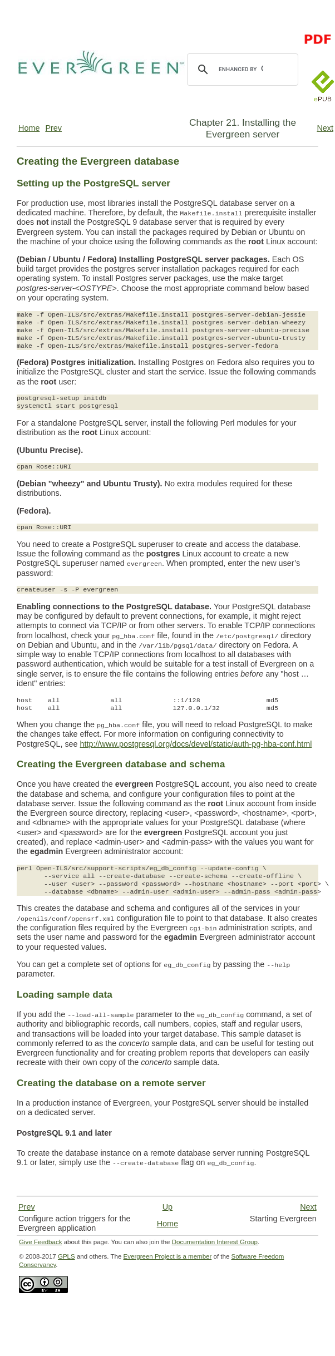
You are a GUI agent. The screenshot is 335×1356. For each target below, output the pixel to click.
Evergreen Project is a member (168, 1256)
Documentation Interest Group (215, 1242)
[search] (241, 69)
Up (167, 1206)
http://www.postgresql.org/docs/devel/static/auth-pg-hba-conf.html (196, 743)
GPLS (66, 1256)
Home (29, 128)
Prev (53, 128)
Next (325, 128)
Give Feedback (40, 1242)
